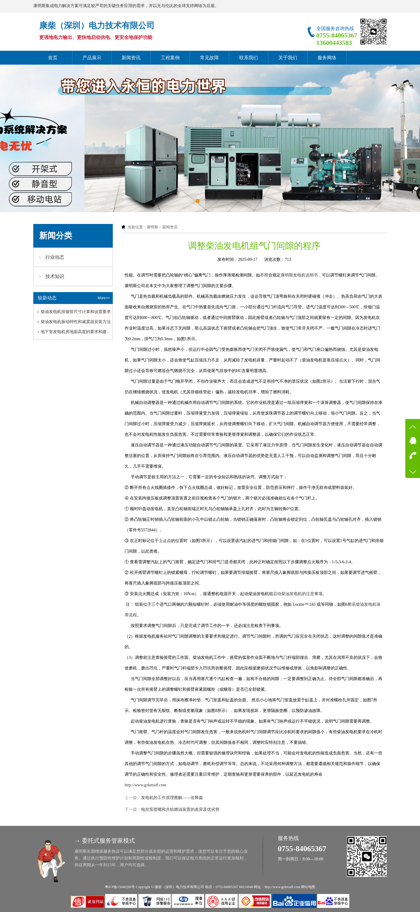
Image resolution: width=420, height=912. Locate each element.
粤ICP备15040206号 (120, 887)
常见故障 (209, 57)
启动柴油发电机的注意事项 (298, 594)
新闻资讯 (131, 57)
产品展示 (91, 57)
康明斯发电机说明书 (299, 275)
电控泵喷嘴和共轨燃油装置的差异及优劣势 (180, 809)
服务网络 (327, 57)
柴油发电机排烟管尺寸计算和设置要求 (76, 312)
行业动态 (54, 257)
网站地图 (308, 887)
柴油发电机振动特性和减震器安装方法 (76, 322)
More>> (104, 298)
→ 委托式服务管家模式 (105, 840)
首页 (52, 57)
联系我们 (248, 57)
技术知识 (54, 276)
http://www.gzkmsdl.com (145, 785)
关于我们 (287, 57)
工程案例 (170, 57)
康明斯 (152, 227)
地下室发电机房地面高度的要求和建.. (75, 332)
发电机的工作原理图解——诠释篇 (172, 797)
